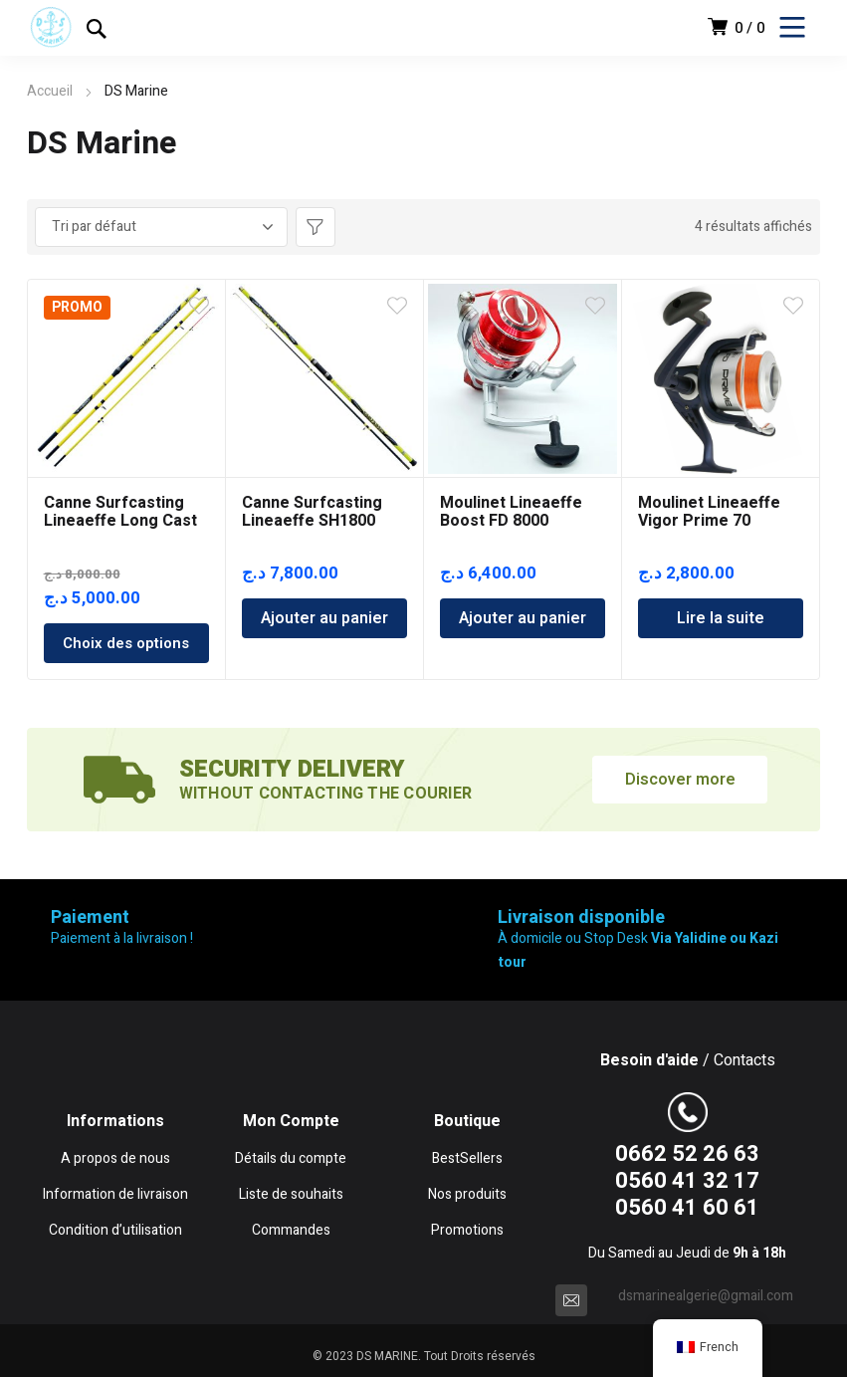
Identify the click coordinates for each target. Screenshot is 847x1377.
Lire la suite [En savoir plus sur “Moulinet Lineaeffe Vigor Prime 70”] (720, 618)
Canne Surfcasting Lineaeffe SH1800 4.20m (312, 521)
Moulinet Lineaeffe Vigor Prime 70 (709, 512)
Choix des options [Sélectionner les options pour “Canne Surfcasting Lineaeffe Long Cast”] (126, 643)
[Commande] (161, 227)
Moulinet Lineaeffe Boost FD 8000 (511, 512)
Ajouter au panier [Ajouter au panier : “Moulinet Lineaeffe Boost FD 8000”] (522, 618)
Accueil (50, 91)
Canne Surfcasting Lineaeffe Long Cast (120, 512)
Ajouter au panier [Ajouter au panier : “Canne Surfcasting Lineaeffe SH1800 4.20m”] (324, 618)
